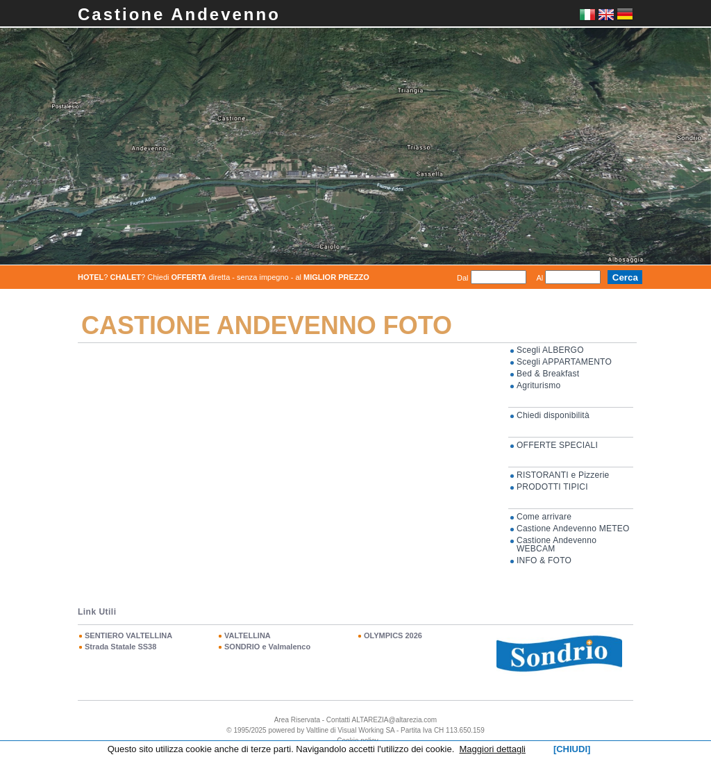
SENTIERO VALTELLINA (128, 635)
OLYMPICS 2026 (393, 635)
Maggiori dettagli (493, 749)
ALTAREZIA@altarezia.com (394, 720)
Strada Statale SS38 (120, 646)
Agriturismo (538, 385)
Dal (463, 278)
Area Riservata (297, 720)
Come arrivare (544, 517)
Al (540, 278)
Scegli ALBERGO (550, 350)
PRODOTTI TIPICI (552, 487)
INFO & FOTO (544, 560)
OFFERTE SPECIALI (557, 445)
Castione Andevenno (179, 14)
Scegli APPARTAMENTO (564, 362)
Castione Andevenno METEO (573, 528)
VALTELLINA (247, 635)
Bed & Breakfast (548, 373)
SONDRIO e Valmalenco (267, 646)
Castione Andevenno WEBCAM (556, 544)
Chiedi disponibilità (553, 415)
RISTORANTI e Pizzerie (563, 475)
